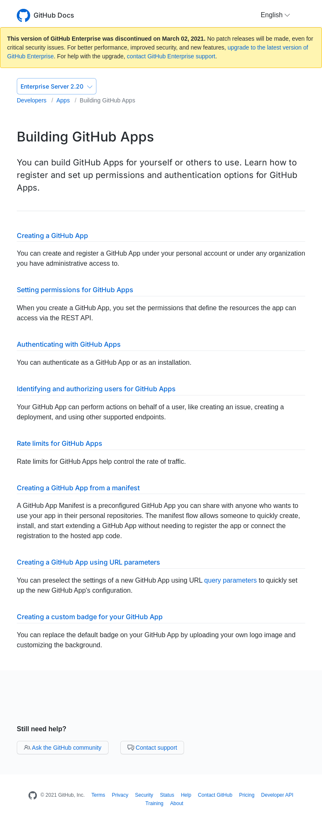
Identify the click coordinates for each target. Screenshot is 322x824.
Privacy (120, 795)
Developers (32, 100)
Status (167, 795)
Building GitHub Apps (107, 100)
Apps (63, 100)
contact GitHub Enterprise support (171, 56)
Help (186, 795)
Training (154, 803)
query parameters (230, 580)
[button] (275, 15)
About (176, 803)
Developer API (277, 795)
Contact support (152, 747)
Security (144, 795)
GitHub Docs (54, 15)
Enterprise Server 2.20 (57, 86)
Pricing (246, 795)
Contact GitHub (215, 795)
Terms (98, 795)
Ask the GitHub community (62, 747)
